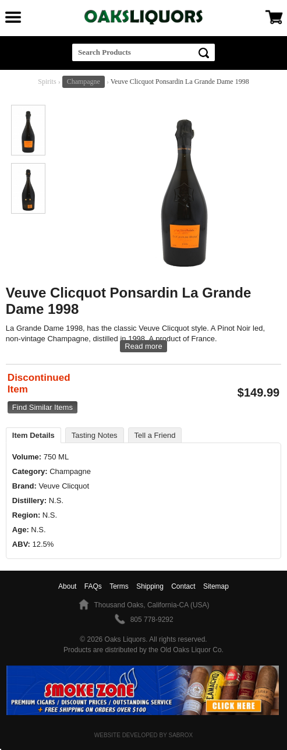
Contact (183, 586)
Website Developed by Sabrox (143, 735)
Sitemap (216, 586)
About (67, 586)
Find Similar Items (42, 407)
